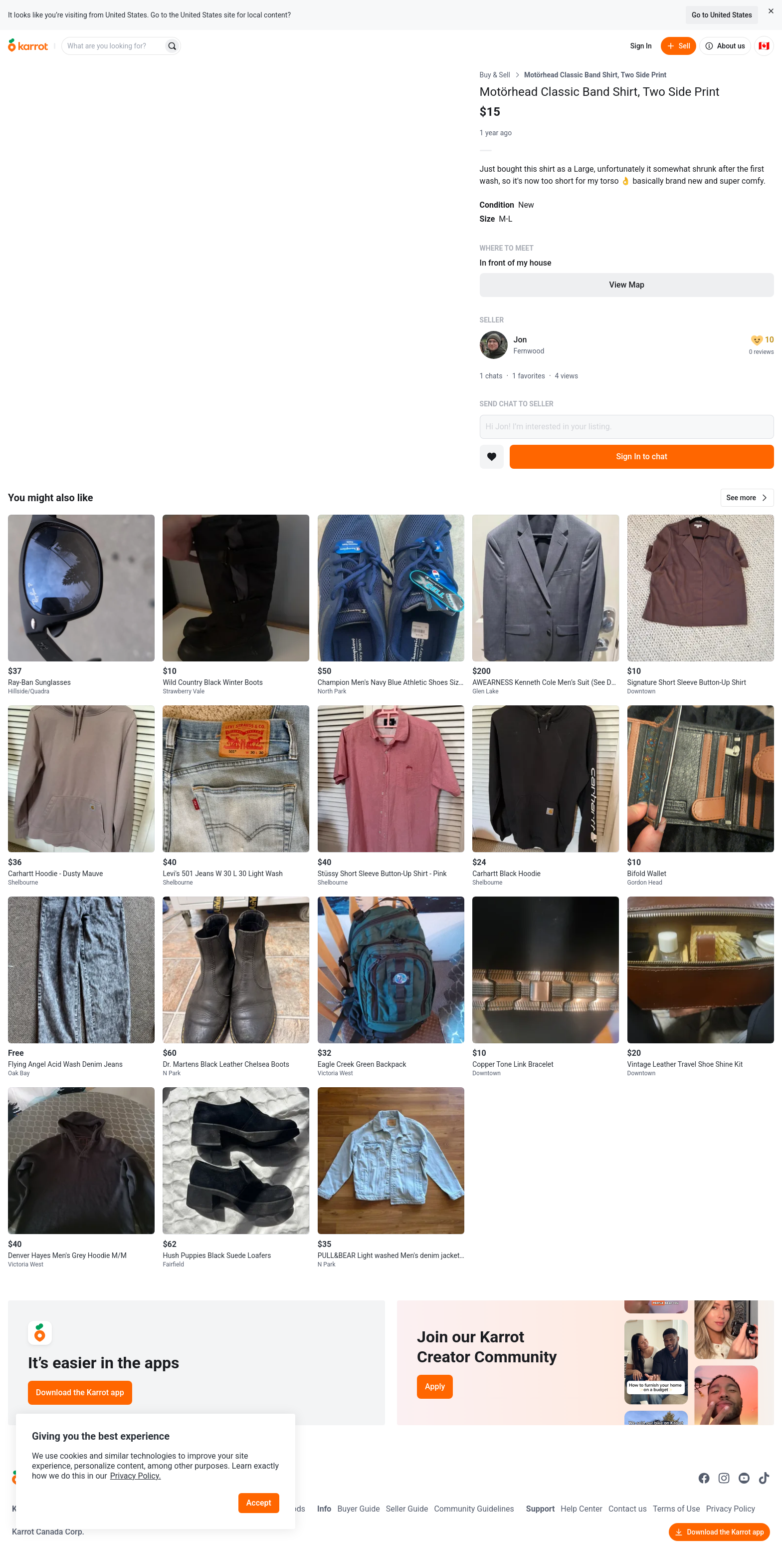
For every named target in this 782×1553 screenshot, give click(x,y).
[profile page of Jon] (494, 345)
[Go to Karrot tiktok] (764, 1478)
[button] (747, 498)
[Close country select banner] (771, 11)
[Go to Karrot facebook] (704, 1478)
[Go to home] (28, 45)
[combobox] (113, 46)
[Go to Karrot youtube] (744, 1478)
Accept (258, 1503)
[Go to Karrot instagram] (724, 1478)
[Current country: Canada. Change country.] (764, 46)
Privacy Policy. (135, 1476)
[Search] (172, 46)
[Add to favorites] (492, 457)
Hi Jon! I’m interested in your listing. (627, 427)
